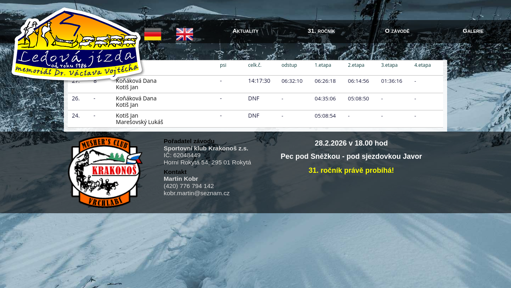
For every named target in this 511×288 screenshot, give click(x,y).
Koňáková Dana (136, 98)
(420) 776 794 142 (189, 185)
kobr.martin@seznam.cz (197, 193)
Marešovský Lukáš (139, 122)
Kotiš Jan (127, 87)
